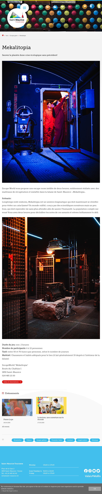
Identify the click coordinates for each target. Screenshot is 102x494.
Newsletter (17, 440)
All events (5, 427)
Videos (29, 440)
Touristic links (57, 440)
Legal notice (82, 440)
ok (95, 488)
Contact (70, 440)
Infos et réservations (11, 382)
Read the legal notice (10, 491)
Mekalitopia (23, 35)
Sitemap (95, 440)
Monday (32, 465)
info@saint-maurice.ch (10, 476)
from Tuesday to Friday (35, 472)
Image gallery (42, 440)
